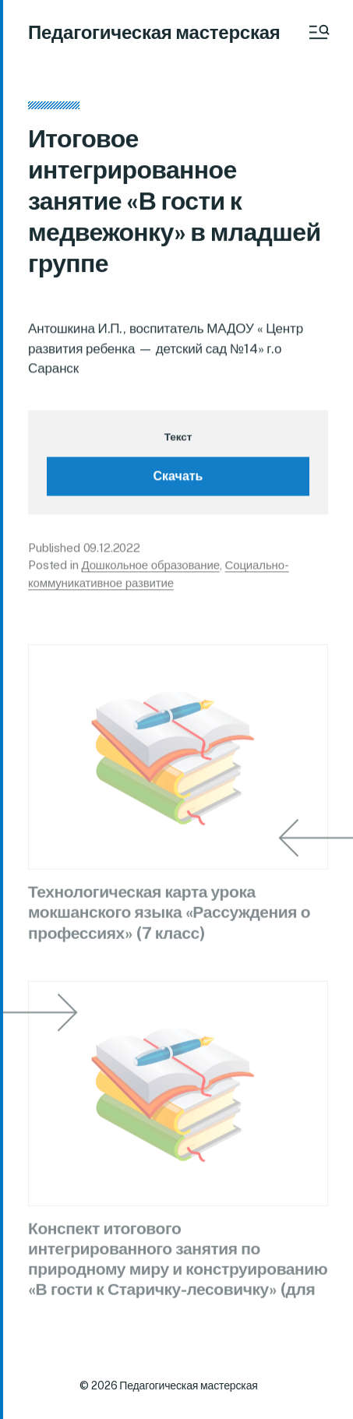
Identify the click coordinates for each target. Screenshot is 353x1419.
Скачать (178, 478)
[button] (318, 32)
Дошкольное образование (151, 567)
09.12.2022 (112, 550)
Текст (178, 439)
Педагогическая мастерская (154, 32)
